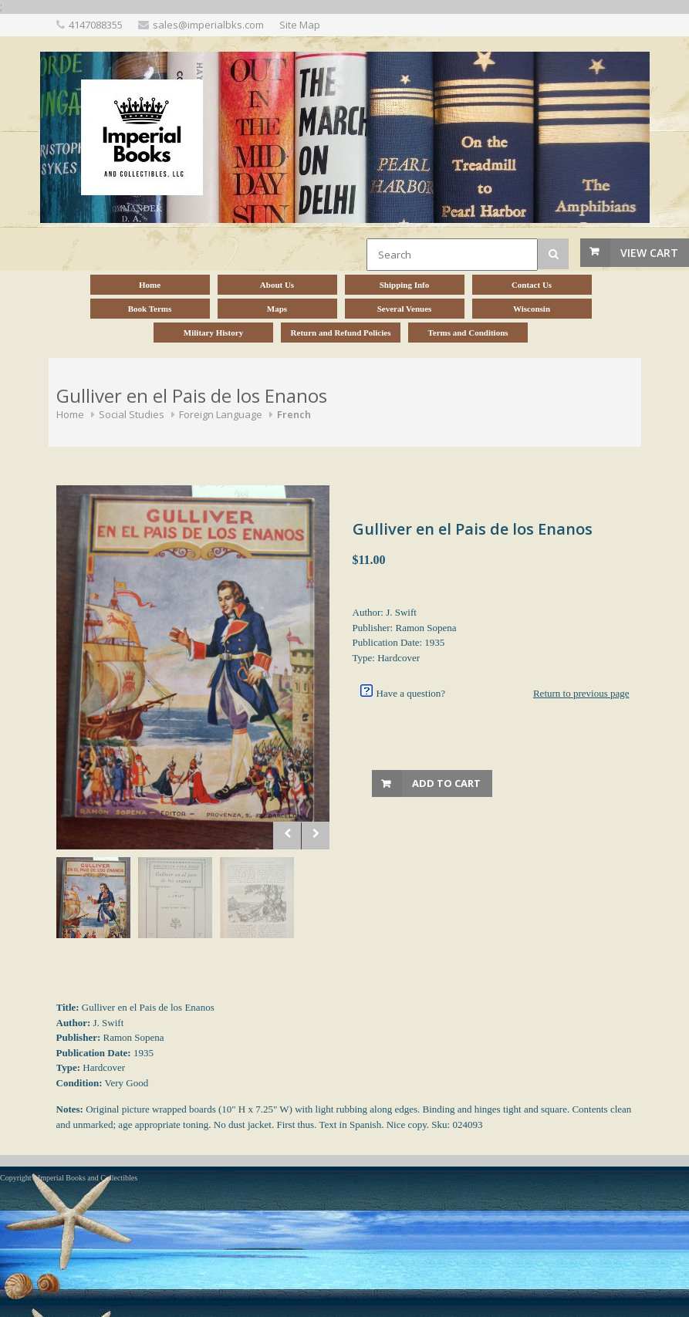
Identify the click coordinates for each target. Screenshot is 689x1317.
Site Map (299, 25)
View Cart (649, 252)
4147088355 (96, 25)
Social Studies (131, 414)
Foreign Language (220, 414)
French (294, 414)
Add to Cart (446, 783)
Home (70, 414)
